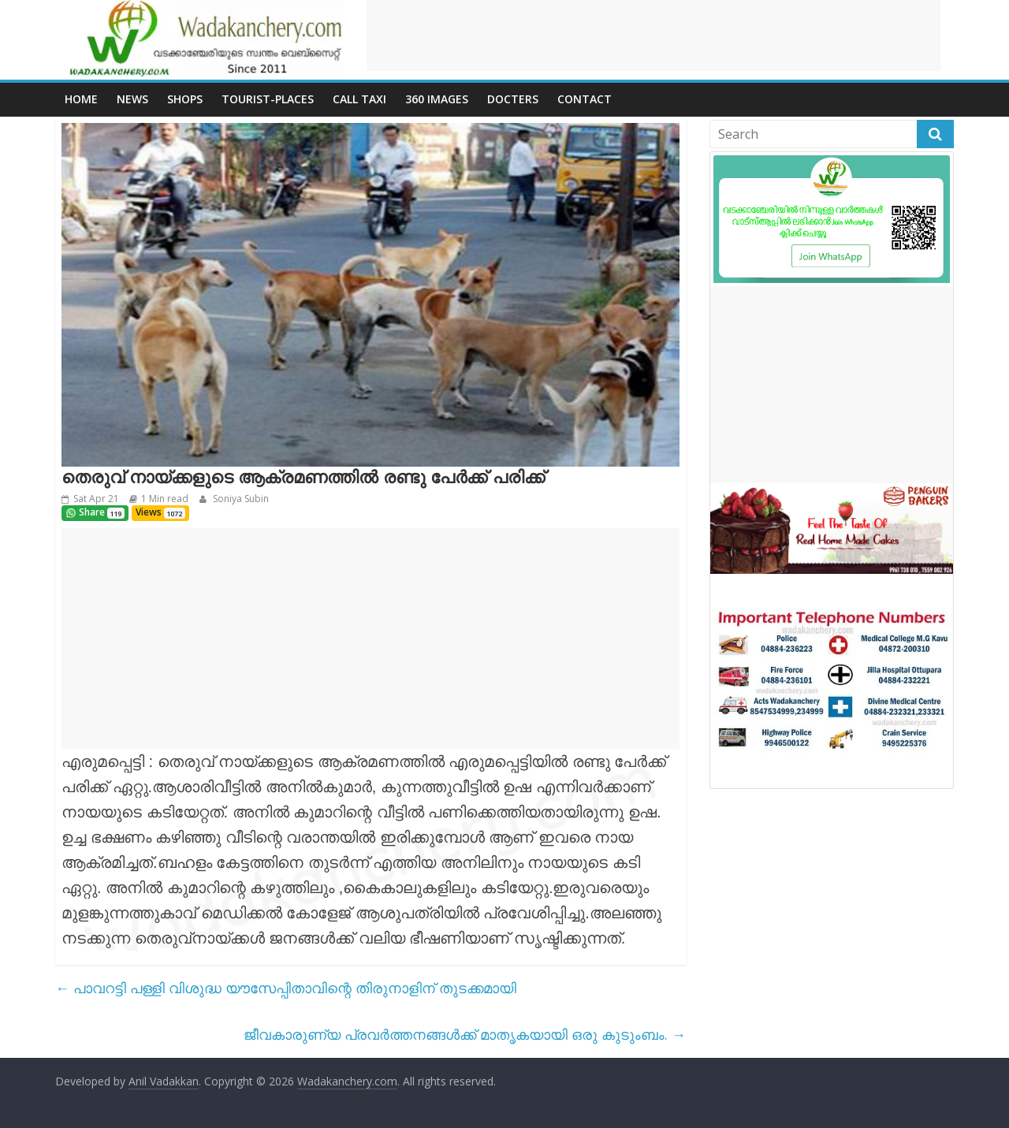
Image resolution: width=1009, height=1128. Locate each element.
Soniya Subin (239, 498)
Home (81, 98)
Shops (185, 98)
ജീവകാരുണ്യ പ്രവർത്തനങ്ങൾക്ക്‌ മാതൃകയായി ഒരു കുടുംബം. (465, 1034)
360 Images (436, 98)
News (132, 98)
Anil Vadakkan (163, 1081)
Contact (584, 98)
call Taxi (359, 98)
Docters (512, 98)
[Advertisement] (653, 35)
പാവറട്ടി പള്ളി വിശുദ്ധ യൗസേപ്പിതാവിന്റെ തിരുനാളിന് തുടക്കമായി (285, 987)
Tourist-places (268, 98)
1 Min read (164, 498)
